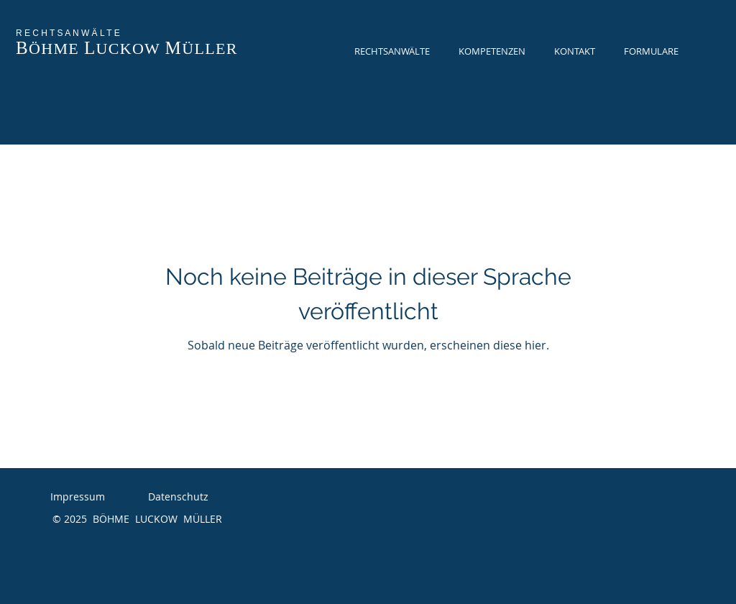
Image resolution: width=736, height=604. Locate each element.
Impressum (77, 496)
